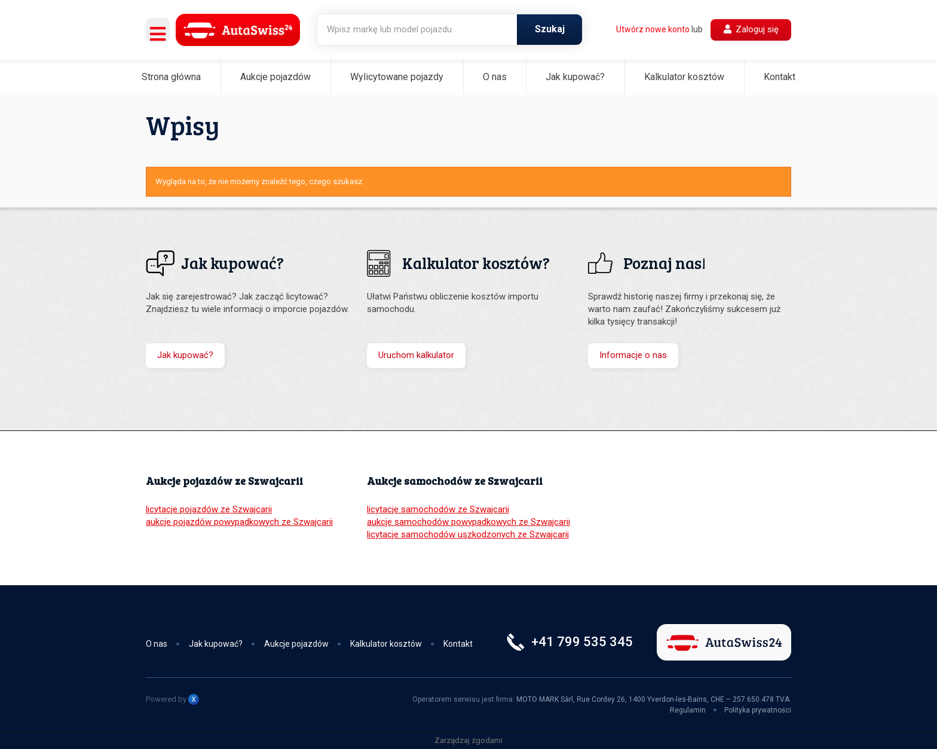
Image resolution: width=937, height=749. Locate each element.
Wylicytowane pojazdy (396, 76)
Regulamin (688, 710)
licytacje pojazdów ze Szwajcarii (209, 509)
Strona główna (171, 76)
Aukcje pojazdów (275, 76)
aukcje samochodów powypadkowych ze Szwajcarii (468, 521)
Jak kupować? (575, 76)
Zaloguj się (751, 29)
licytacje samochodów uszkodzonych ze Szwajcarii (468, 534)
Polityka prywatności (757, 710)
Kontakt (779, 76)
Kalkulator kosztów (684, 76)
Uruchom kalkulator (416, 355)
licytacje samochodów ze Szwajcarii (438, 509)
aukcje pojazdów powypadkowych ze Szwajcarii (239, 521)
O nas (495, 76)
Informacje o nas (633, 355)
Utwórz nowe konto (653, 29)
